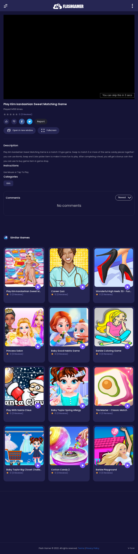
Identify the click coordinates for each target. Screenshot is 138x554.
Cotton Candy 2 (60, 469)
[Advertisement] (24, 518)
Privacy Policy (92, 548)
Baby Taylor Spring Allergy (66, 410)
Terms (81, 548)
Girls (8, 183)
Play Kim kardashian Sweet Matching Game (31, 291)
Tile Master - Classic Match (111, 410)
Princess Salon (14, 350)
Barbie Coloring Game (108, 350)
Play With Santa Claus (18, 410)
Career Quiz (58, 291)
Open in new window (19, 130)
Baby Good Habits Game (65, 350)
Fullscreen (48, 130)
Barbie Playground (106, 469)
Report (41, 121)
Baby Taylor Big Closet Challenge (25, 469)
